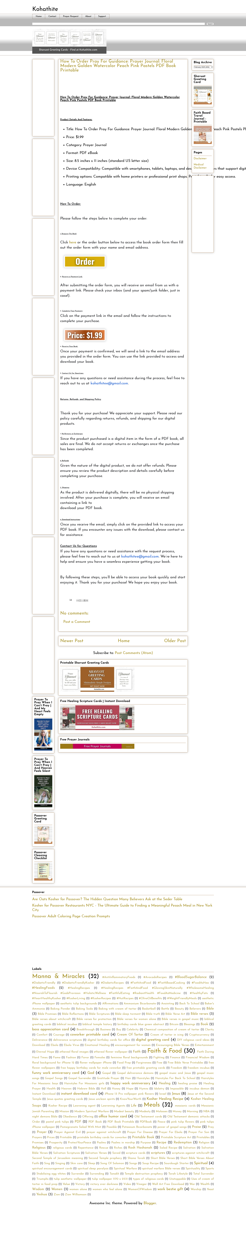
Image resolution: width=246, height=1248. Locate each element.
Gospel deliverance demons (135, 1073)
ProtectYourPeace (79, 1142)
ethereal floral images (74, 1051)
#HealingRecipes (79, 988)
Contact (52, 16)
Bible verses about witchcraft (51, 1019)
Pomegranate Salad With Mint (80, 1127)
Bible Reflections (73, 1014)
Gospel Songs (54, 1078)
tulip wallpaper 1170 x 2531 (110, 1179)
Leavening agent (84, 1105)
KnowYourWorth (130, 1099)
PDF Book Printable (121, 1121)
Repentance (85, 1147)
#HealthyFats (199, 993)
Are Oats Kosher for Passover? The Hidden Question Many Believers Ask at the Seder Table (107, 899)
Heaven (66, 1088)
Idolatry (159, 1088)
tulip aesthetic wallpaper (70, 1179)
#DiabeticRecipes (112, 982)
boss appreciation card (50, 1029)
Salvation (189, 1147)
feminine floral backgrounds (129, 1057)
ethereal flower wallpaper (111, 1051)
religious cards (62, 1147)
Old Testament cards (148, 1116)
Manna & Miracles (58, 977)
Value (66, 1184)
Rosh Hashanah (140, 1147)
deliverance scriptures (67, 1039)
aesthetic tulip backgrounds (78, 1003)
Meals (152, 1105)
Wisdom (38, 1189)
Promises (38, 1142)
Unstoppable (177, 1179)
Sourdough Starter (176, 1163)
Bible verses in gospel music (180, 1019)
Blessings (189, 1024)
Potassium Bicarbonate (137, 1127)
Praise (196, 1127)
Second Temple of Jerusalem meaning (57, 1158)
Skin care (76, 1163)
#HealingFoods (43, 988)
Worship (196, 1189)
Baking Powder (60, 1008)
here (72, 242)
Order (36, 1121)
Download (38, 1045)
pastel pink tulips (57, 1121)
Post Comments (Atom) (134, 653)
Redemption (183, 1142)
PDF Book (95, 1121)
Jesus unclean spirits (101, 1099)
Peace (161, 1121)
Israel (162, 1093)
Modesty (145, 1111)
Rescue (103, 1147)
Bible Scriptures (99, 1014)
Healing (164, 1083)
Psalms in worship (123, 1142)
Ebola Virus (71, 1045)
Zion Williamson (76, 1194)
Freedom (176, 1067)
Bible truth (153, 1014)
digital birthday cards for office (109, 1039)
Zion (57, 1194)
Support (102, 16)
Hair (128, 1078)
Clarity (209, 1029)
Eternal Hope (45, 1051)
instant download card (79, 1094)
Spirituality (193, 1168)
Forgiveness (143, 1062)
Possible (112, 1127)
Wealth (205, 1184)
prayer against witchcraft (104, 1132)
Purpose (146, 1142)
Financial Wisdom (198, 1057)
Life (133, 1105)
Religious (38, 1147)
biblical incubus (67, 1024)
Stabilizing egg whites (51, 1173)
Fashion (71, 1057)
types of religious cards (148, 1179)
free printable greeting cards (146, 1067)
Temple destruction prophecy (144, 1173)
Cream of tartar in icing (166, 1034)
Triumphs (42, 1179)
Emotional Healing (97, 1045)
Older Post (175, 641)
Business (105, 1029)
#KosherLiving (76, 998)
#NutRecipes (125, 998)
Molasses (162, 1111)
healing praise (187, 1083)
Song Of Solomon (112, 1163)
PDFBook (146, 1121)
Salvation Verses (96, 1153)
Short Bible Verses (163, 1158)
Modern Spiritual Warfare (91, 1111)
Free (159, 1062)
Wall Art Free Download (168, 1184)
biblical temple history (97, 1024)
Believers (195, 1008)
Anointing (167, 1003)
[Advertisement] (43, 97)
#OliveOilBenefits (150, 998)
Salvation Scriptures (66, 1153)
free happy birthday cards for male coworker (91, 1067)
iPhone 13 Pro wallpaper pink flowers (129, 1093)
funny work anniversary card (55, 1073)
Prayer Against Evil (67, 1132)
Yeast (210, 1189)
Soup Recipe (150, 1163)
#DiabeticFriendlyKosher (78, 982)
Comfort (42, 1034)
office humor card (113, 1116)
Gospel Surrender (79, 1078)
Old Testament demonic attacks (188, 1116)
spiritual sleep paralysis (93, 1168)
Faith (137, 1051)
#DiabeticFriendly (43, 982)
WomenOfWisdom (140, 1189)
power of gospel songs (172, 1127)
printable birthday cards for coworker (102, 1137)
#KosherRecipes (101, 998)
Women (56, 1189)
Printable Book (143, 1137)
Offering (87, 1116)
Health (51, 1088)
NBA (206, 1111)
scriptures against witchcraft (191, 1153)
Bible (210, 1008)
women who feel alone (107, 1189)
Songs (133, 1163)
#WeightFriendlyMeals (182, 998)
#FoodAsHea (200, 982)
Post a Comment (76, 622)
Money (177, 1111)
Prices (51, 1137)
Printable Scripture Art (176, 1137)
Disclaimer (200, 158)
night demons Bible (44, 1116)
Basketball (149, 1008)
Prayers (37, 1137)
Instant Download (44, 1093)
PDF (78, 1121)
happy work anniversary (130, 1083)
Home (39, 16)
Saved (116, 1153)
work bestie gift (170, 1189)
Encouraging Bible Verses (172, 1045)
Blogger (150, 1203)
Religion (204, 1142)
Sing (47, 1163)
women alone (78, 1189)
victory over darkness (104, 1184)
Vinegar (141, 1184)
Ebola (54, 1045)
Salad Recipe (168, 1147)
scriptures (158, 1153)
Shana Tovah (136, 1158)
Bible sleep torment (128, 1014)
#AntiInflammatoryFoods (118, 977)
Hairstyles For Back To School (175, 1078)
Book (204, 1024)
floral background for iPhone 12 (53, 1062)
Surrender (77, 1173)
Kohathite (45, 9)
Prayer (42, 1132)
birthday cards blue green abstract (140, 1024)
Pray (211, 1127)
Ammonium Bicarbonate (140, 1003)
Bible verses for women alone (136, 1019)
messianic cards (185, 1105)
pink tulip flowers (182, 1121)
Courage (59, 1034)
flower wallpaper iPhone (96, 1062)
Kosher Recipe (57, 1105)
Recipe (161, 1142)
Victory (80, 1184)
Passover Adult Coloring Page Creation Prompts (71, 916)
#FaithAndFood (141, 982)
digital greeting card (152, 1040)
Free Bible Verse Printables (185, 1062)
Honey (116, 1088)
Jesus (176, 1094)
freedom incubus (199, 1067)
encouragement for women (133, 1045)
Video (127, 1184)
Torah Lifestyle (178, 1173)
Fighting (158, 1057)
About (88, 16)
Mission (64, 1111)
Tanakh (114, 1173)
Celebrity (133, 1029)
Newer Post (71, 641)
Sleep (91, 1163)
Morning (192, 1111)
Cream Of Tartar (130, 1034)
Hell (103, 1088)
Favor (85, 1057)
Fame (56, 1057)
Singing (60, 1163)
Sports (209, 1168)
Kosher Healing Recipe (165, 1099)
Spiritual (201, 1163)
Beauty (179, 1008)
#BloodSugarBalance (191, 977)
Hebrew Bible (86, 1088)
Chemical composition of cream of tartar (171, 1029)
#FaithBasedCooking (171, 982)
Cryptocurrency (199, 1034)
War (192, 1184)
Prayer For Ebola (170, 1132)
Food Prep (124, 1062)
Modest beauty (124, 1111)
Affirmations (110, 1003)
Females (100, 1057)
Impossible (177, 1088)
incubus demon (199, 1088)
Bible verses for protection (94, 1019)
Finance (175, 1057)
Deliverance (39, 1039)
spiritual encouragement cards (52, 1168)
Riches (118, 1147)
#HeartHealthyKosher (46, 998)
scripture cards (135, 1153)
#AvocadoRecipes (155, 977)
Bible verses (199, 1014)
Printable (66, 1137)
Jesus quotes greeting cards (65, 1099)
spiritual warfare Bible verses (161, 1168)
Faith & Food (164, 1051)
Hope (129, 1088)
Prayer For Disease (140, 1132)
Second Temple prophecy (105, 1158)
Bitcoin (174, 1024)
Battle (165, 1008)
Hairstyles (143, 1078)
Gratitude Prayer (108, 1078)
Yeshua (41, 1194)
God (90, 1073)
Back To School (189, 1003)
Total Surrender (203, 1173)
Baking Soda (84, 1008)
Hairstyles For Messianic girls (84, 1083)
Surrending (97, 1173)
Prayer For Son (198, 1132)
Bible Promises (47, 1014)
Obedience (70, 1116)
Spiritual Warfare (125, 1168)
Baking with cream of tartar (117, 1008)
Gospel (106, 1073)
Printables (203, 1137)
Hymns (143, 1088)
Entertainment (204, 1045)
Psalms (101, 1142)
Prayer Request (70, 16)
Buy (118, 1029)
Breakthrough (86, 1029)
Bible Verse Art (175, 1014)
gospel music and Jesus (175, 1073)
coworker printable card (89, 1035)
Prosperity (55, 1142)
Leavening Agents (113, 1105)
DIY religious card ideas (193, 1039)
